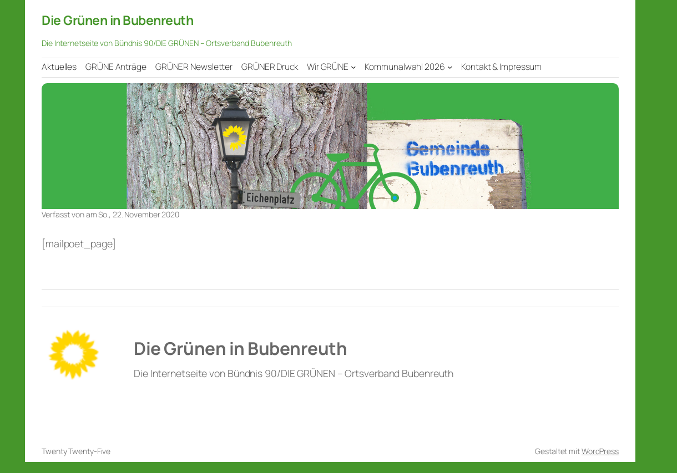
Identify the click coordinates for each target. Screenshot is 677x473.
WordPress (600, 451)
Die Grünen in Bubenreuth (117, 20)
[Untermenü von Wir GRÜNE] (353, 66)
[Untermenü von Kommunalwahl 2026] (449, 66)
